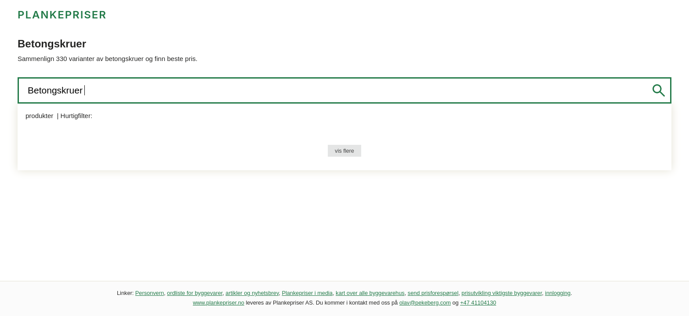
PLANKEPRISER (62, 14)
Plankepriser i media (307, 293)
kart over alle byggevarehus (370, 293)
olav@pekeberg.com (425, 302)
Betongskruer (56, 90)
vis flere (344, 150)
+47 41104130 (478, 302)
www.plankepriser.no (218, 302)
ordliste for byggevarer (194, 293)
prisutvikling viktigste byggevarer (501, 293)
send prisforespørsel (433, 293)
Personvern (149, 293)
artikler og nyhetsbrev (252, 293)
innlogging (557, 293)
